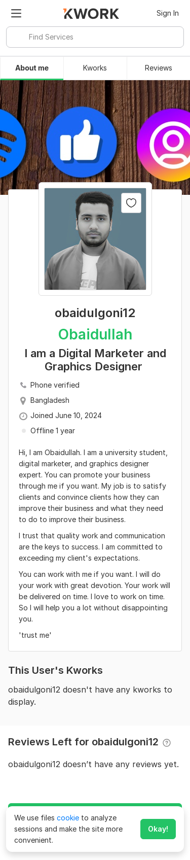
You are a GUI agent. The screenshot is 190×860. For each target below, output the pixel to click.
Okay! (158, 828)
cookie (68, 817)
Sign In (168, 13)
